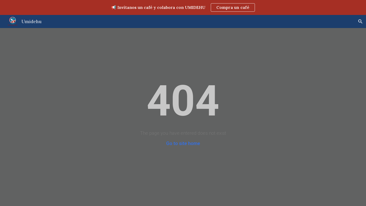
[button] (360, 21)
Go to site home (183, 143)
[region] (183, 7)
